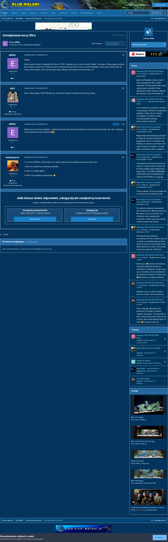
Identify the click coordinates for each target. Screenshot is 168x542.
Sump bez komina (143, 361)
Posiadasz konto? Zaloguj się (137, 5)
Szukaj (73, 13)
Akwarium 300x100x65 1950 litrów (150, 71)
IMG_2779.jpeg (137, 417)
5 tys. (13, 181)
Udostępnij (97, 43)
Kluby (53, 13)
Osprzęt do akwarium (32, 45)
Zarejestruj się (160, 5)
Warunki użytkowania (35, 539)
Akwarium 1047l (137, 461)
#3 (123, 124)
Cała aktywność (87, 13)
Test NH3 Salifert (143, 379)
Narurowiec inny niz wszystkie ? (149, 127)
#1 (123, 55)
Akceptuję (160, 537)
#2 (123, 88)
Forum (4, 14)
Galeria (14, 13)
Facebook (63, 13)
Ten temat (155, 13)
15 (13, 78)
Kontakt (33, 13)
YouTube (43, 13)
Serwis (99, 13)
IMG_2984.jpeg (137, 481)
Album (23, 13)
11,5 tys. (13, 112)
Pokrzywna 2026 (139, 45)
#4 (123, 157)
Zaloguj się (92, 219)
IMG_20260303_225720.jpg (142, 441)
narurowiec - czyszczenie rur (148, 368)
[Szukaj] (138, 13)
